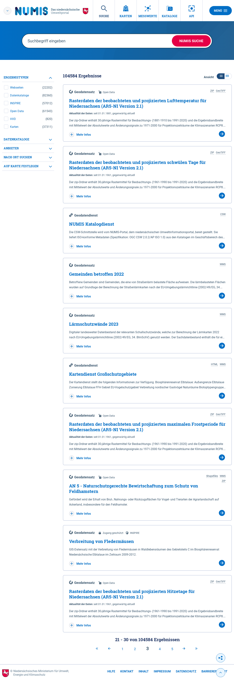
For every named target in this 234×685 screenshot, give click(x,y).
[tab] (28, 77)
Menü (220, 10)
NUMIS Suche (191, 41)
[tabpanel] (28, 122)
